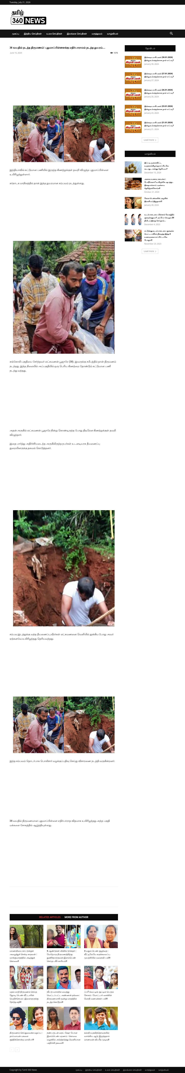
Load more (150, 139)
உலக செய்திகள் (54, 33)
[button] (171, 34)
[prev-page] (12, 1050)
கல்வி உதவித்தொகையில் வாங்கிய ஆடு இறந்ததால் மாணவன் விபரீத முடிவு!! (97, 1036)
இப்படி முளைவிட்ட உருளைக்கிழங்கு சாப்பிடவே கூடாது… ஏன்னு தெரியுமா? (156, 166)
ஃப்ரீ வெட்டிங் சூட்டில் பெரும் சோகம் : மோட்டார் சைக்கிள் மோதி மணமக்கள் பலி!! (99, 995)
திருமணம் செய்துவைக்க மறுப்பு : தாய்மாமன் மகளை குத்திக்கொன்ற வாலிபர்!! (26, 1036)
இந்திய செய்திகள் (33, 33)
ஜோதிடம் (150, 48)
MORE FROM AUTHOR (76, 917)
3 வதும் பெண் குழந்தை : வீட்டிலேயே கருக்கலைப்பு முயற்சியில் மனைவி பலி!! (97, 954)
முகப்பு (15, 33)
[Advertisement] (64, 81)
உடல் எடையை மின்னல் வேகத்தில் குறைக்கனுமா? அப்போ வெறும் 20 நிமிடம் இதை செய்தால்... (159, 218)
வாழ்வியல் (112, 33)
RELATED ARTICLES (49, 917)
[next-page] (17, 1050)
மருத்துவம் (97, 33)
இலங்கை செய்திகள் (77, 33)
